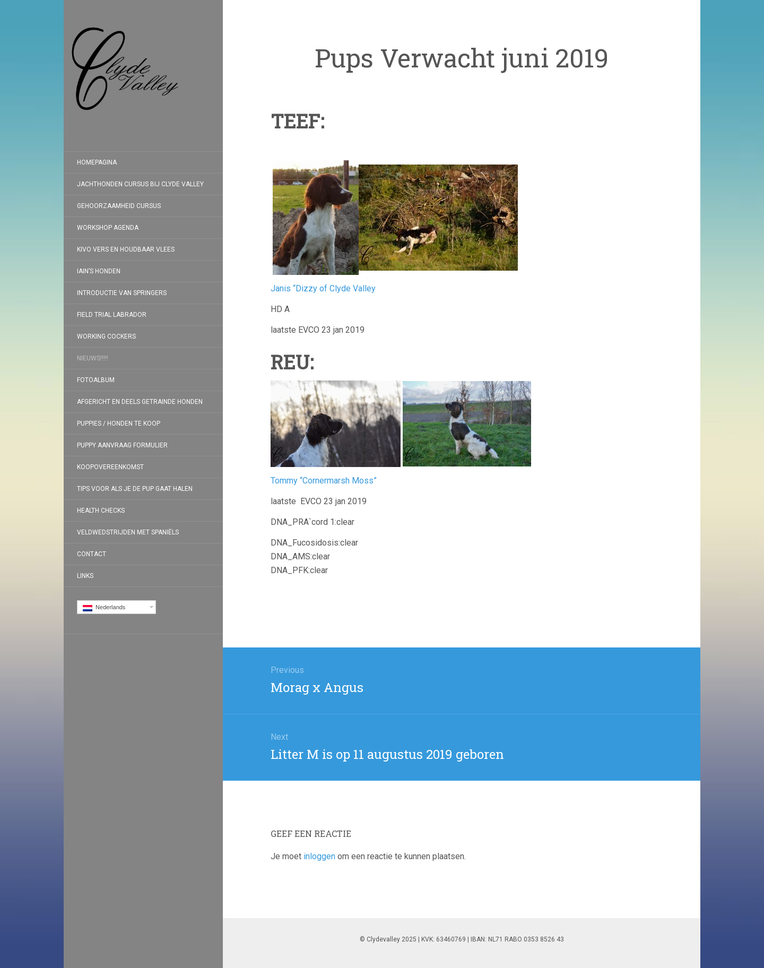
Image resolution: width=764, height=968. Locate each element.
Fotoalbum (96, 380)
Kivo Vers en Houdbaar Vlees (126, 249)
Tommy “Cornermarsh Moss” (324, 481)
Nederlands (104, 607)
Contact (91, 554)
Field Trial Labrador (111, 314)
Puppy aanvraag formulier (122, 445)
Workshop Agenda (107, 227)
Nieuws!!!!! (92, 358)
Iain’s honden (98, 271)
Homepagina (97, 162)
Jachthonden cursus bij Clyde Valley (140, 184)
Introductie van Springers (122, 293)
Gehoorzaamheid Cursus (119, 206)
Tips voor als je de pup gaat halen (135, 488)
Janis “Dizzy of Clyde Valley (323, 288)
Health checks (101, 510)
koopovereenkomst (110, 467)
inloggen (319, 856)
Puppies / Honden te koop (118, 423)
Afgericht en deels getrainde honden (140, 401)
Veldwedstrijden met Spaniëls (128, 532)
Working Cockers (106, 336)
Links (85, 576)
